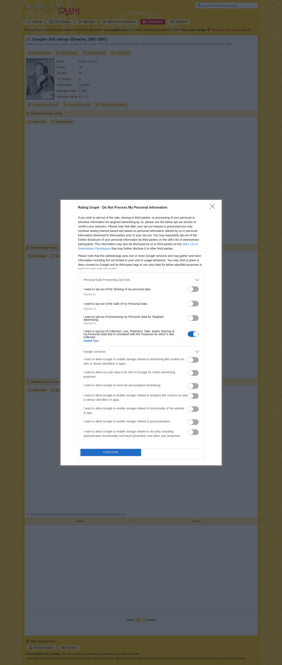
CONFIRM (111, 452)
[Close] (214, 208)
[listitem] (141, 280)
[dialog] (141, 333)
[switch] (193, 289)
